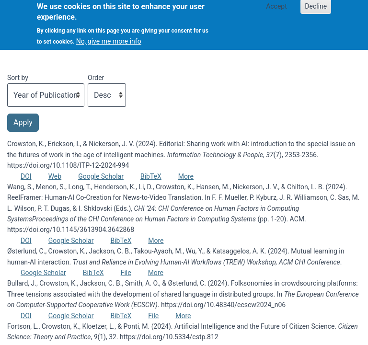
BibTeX (150, 176)
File (126, 272)
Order (96, 77)
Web (55, 176)
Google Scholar (101, 176)
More (186, 176)
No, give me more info (108, 37)
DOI (26, 176)
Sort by (17, 77)
